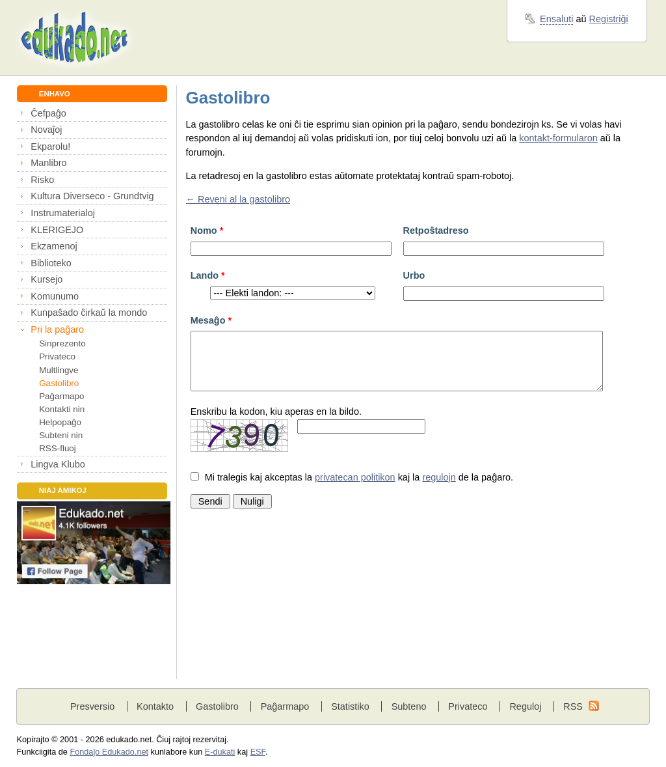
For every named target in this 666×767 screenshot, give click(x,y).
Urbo (414, 275)
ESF (257, 752)
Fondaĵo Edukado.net (109, 752)
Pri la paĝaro (57, 329)
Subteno (409, 706)
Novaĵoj (46, 129)
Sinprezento (62, 343)
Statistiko (350, 706)
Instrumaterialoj (63, 213)
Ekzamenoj (54, 246)
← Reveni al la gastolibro (238, 199)
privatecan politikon (355, 477)
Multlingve (58, 370)
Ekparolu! (50, 146)
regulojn (438, 477)
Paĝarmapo (61, 396)
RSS (573, 706)
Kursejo (46, 279)
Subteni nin (61, 435)
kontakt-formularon (558, 138)
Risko (42, 179)
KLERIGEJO (57, 230)
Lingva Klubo (58, 464)
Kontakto (155, 706)
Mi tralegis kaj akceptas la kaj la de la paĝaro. (359, 477)
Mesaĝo (211, 320)
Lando (208, 275)
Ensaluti (556, 19)
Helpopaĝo (60, 422)
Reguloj (525, 706)
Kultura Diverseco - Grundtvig (92, 196)
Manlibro (48, 163)
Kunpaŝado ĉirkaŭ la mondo (89, 312)
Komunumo (55, 296)
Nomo (207, 230)
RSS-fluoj (57, 448)
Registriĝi (608, 19)
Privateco (57, 356)
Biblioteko (51, 263)
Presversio (92, 706)
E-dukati (220, 752)
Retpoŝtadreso (436, 230)
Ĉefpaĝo (48, 113)
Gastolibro (59, 383)
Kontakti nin (62, 409)
